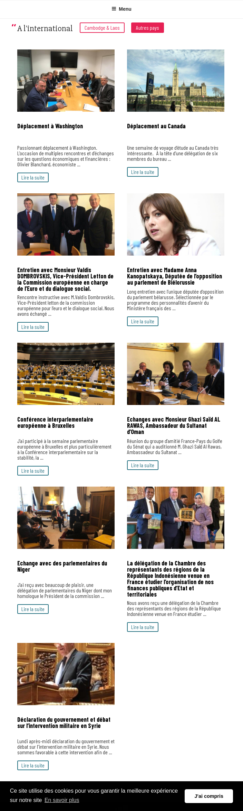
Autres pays (147, 27)
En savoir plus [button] (62, 800)
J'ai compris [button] (208, 796)
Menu (121, 9)
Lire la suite (33, 177)
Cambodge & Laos (102, 27)
